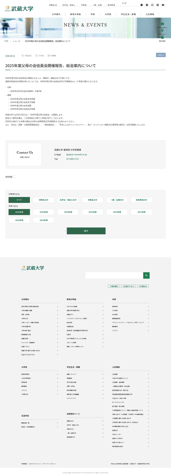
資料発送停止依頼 (117, 444)
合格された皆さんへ (118, 440)
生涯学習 (25, 412)
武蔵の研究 (24, 337)
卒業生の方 (92, 199)
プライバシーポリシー (54, 462)
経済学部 (115, 305)
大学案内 (25, 297)
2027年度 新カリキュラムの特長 (76, 337)
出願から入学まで (117, 436)
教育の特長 (71, 297)
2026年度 (19, 212)
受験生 (50, 3)
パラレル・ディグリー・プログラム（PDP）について (128, 321)
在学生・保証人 (67, 3)
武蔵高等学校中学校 (142, 462)
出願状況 (115, 428)
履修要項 (115, 325)
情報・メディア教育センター (75, 345)
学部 (114, 297)
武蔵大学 (130, 462)
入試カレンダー (117, 432)
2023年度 (93, 212)
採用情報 (24, 462)
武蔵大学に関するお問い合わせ (30, 349)
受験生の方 (43, 199)
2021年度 (141, 212)
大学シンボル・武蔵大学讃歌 (30, 321)
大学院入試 (24, 392)
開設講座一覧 (25, 419)
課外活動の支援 (71, 388)
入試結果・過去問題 (118, 380)
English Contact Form (28, 353)
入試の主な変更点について (120, 376)
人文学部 (115, 309)
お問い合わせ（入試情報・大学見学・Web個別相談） (128, 412)
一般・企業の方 (117, 199)
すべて (19, 199)
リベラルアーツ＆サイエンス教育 (77, 317)
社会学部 (115, 313)
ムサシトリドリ (71, 396)
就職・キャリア (71, 372)
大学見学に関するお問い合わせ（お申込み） (125, 420)
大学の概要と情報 (26, 309)
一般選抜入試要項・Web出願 (121, 384)
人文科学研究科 (26, 376)
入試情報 (116, 365)
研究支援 (24, 380)
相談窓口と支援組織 (73, 392)
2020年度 (19, 220)
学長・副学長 (25, 313)
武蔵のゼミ (70, 313)
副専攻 (69, 333)
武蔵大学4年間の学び (73, 309)
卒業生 (83, 3)
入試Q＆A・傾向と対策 (119, 396)
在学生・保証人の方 (68, 199)
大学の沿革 (24, 317)
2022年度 (117, 212)
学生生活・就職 (73, 365)
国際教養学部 (116, 317)
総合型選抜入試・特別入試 (120, 388)
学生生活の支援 (71, 380)
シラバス (115, 329)
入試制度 (115, 372)
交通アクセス (25, 345)
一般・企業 (96, 3)
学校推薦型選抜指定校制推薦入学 (122, 392)
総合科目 (69, 321)
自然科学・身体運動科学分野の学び (77, 329)
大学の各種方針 (26, 325)
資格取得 (69, 376)
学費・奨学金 (71, 384)
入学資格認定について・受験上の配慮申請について (127, 408)
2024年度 (68, 212)
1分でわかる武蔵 (72, 305)
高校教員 (110, 3)
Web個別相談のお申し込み (120, 424)
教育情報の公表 (26, 333)
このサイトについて (37, 462)
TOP (6, 41)
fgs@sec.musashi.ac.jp (76, 154)
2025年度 (44, 212)
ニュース (16, 41)
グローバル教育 (71, 341)
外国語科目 (70, 325)
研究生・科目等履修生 (28, 423)
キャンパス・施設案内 (28, 341)
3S (123, 3)
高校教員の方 (141, 199)
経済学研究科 (25, 372)
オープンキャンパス (118, 400)
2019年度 (44, 220)
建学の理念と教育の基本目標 (30, 305)
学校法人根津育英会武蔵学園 (114, 462)
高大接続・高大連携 (118, 404)
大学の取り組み (26, 329)
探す (86, 230)
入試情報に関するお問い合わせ (121, 416)
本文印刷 (8, 176)
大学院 (24, 365)
